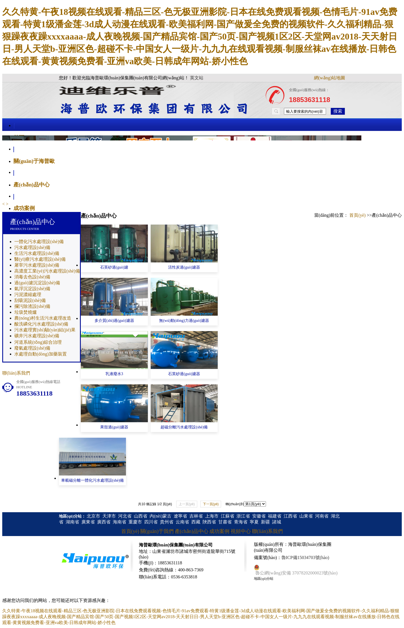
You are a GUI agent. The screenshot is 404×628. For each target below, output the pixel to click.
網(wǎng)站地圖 (329, 77)
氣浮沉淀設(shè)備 (32, 288)
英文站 (196, 77)
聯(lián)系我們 (16, 373)
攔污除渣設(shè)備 (32, 306)
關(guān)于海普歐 (34, 161)
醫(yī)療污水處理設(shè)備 (40, 259)
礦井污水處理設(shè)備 (36, 335)
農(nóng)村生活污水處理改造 (42, 318)
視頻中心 (241, 531)
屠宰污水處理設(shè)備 (36, 265)
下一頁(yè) (211, 504)
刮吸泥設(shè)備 (30, 300)
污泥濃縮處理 (27, 294)
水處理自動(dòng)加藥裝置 (40, 354)
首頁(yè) (357, 215)
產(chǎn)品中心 (31, 185)
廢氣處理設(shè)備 (32, 348)
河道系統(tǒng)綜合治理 (38, 342)
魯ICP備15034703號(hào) (305, 557)
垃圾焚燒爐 (25, 312)
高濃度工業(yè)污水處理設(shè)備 (47, 271)
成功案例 (24, 208)
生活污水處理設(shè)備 (36, 253)
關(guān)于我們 (157, 531)
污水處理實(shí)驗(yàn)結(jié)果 (44, 329)
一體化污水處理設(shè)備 (39, 241)
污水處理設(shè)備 (32, 247)
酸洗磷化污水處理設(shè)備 (41, 324)
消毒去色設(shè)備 (32, 276)
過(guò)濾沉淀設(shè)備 (37, 282)
